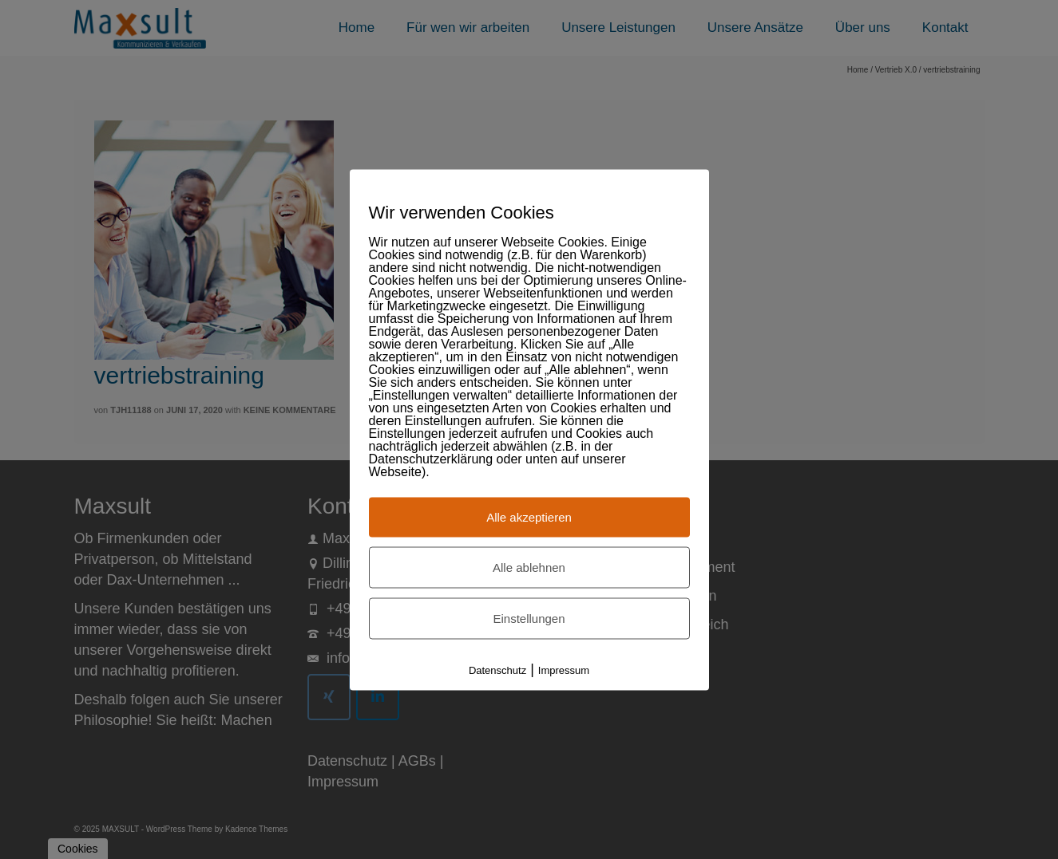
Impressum (563, 670)
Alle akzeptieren (529, 516)
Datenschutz (497, 670)
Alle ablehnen (529, 566)
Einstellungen (529, 618)
